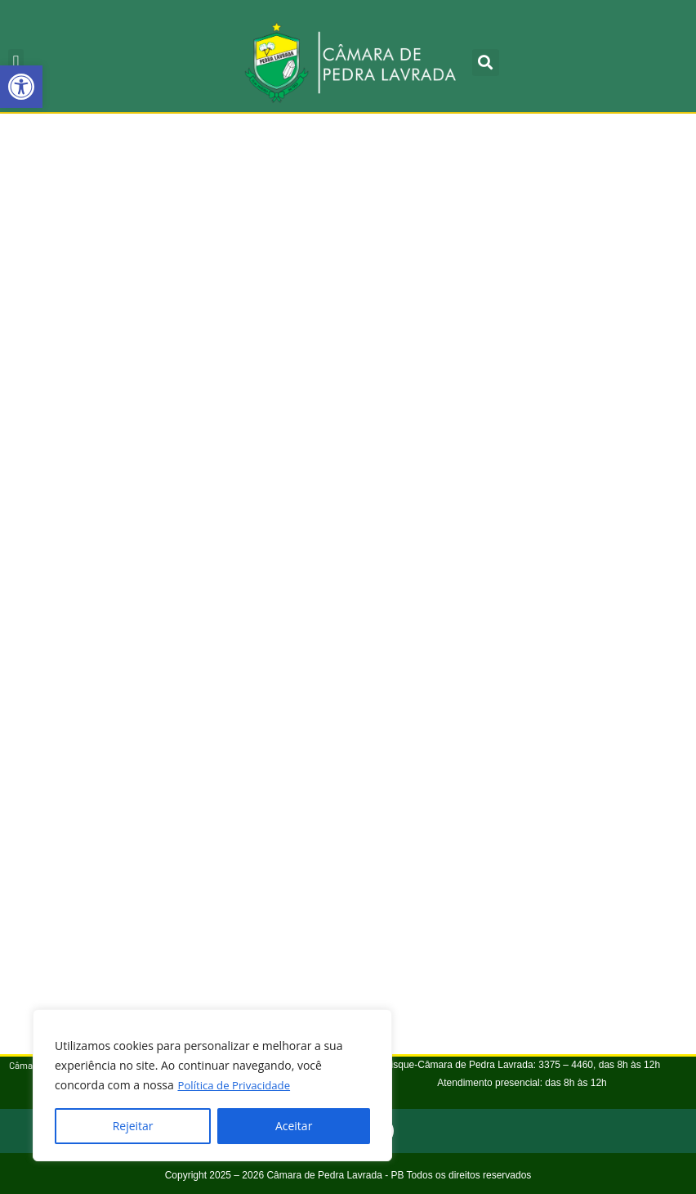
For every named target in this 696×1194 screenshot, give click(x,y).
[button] (21, 86)
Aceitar (293, 1125)
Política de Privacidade (237, 1085)
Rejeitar (133, 1125)
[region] (212, 1085)
